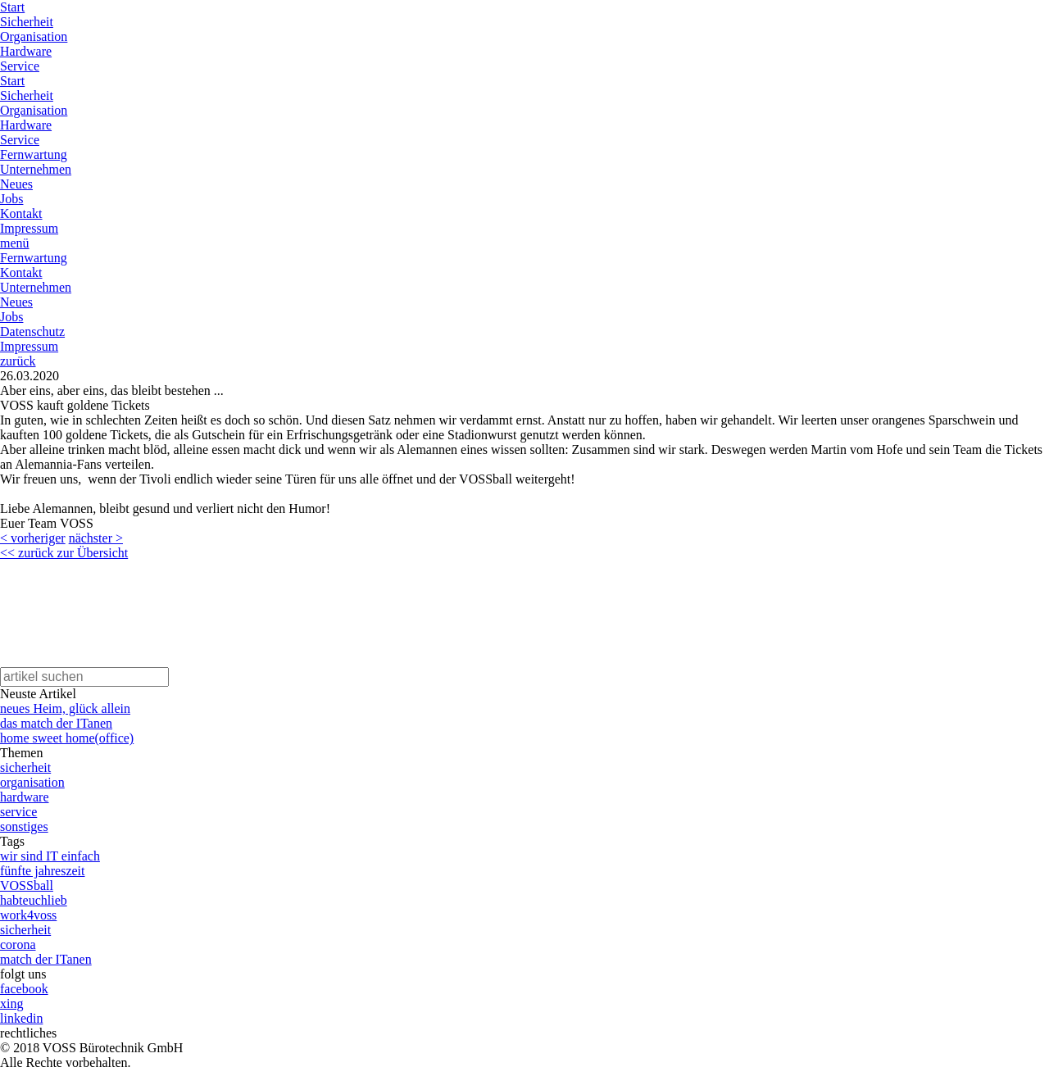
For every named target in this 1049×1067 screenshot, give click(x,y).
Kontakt (21, 213)
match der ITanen (46, 959)
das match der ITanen (56, 723)
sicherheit (25, 767)
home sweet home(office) (67, 738)
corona (18, 944)
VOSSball (26, 885)
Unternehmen (35, 169)
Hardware (26, 51)
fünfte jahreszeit (42, 871)
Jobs (11, 199)
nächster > (96, 538)
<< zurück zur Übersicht (64, 553)
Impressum (29, 228)
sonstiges (24, 826)
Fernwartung (33, 154)
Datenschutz (32, 331)
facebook (24, 989)
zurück (18, 361)
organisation (32, 782)
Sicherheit (26, 22)
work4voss (28, 915)
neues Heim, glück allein (65, 708)
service (18, 812)
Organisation (33, 36)
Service (19, 66)
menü (15, 243)
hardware (24, 797)
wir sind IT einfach (50, 856)
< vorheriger (33, 538)
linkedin (21, 1018)
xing (11, 1003)
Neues (16, 184)
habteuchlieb (33, 900)
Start (12, 7)
